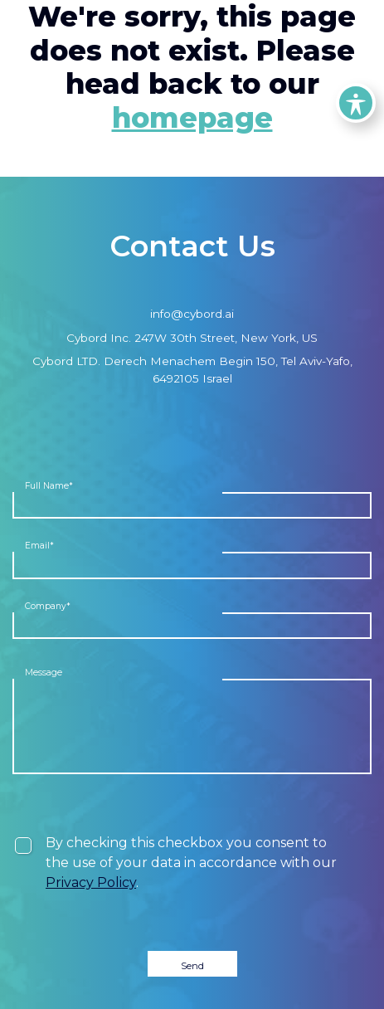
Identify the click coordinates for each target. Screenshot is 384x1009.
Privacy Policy (91, 882)
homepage (192, 117)
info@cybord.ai (192, 313)
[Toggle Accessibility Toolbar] (356, 103)
